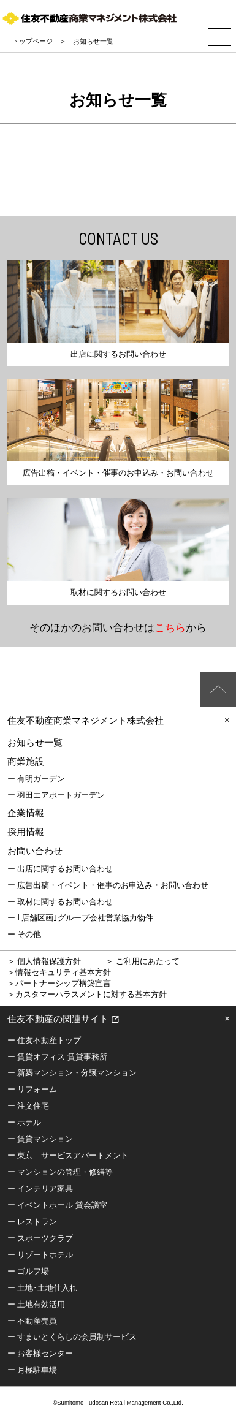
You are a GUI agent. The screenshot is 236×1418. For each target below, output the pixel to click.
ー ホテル (24, 1122)
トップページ (32, 41)
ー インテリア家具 (40, 1188)
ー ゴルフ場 (28, 1271)
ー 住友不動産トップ (44, 1040)
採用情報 (25, 832)
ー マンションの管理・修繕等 (60, 1172)
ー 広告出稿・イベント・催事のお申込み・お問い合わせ (108, 885)
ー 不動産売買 (32, 1320)
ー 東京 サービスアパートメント (68, 1155)
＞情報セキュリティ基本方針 (59, 972)
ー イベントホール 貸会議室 (57, 1205)
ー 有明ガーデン (36, 778)
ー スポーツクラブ (40, 1238)
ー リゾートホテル (40, 1254)
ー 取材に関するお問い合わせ (60, 901)
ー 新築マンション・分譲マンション (72, 1072)
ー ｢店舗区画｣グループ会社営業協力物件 (80, 917)
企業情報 (25, 813)
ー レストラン (32, 1221)
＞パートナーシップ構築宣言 (59, 983)
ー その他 (24, 934)
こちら (170, 627)
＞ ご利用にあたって (142, 961)
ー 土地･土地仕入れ (42, 1287)
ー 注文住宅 (28, 1105)
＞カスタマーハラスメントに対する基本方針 (87, 994)
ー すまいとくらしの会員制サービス (72, 1336)
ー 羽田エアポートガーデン (56, 795)
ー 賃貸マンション (40, 1138)
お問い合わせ (35, 851)
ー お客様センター (40, 1353)
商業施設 (25, 761)
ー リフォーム (32, 1089)
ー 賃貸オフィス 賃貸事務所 (57, 1056)
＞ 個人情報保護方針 (44, 961)
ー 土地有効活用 (36, 1304)
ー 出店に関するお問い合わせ (60, 868)
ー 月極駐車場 (32, 1369)
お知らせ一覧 (35, 742)
